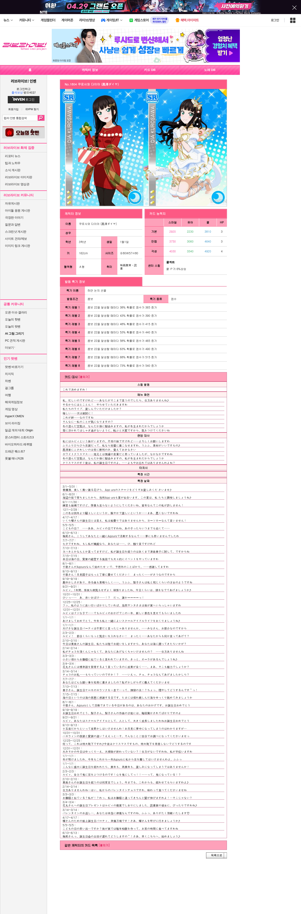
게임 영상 (11, 409)
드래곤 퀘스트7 (15, 451)
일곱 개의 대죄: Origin (19, 430)
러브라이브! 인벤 (23, 81)
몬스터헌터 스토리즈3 (19, 437)
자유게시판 (12, 203)
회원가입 (13, 109)
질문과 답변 (12, 224)
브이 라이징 (12, 423)
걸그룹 (9, 388)
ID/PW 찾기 (32, 109)
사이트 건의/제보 (16, 238)
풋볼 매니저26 (14, 458)
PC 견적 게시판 (15, 340)
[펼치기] (84, 377)
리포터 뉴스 (12, 156)
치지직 (9, 373)
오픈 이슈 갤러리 (16, 312)
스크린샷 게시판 (15, 231)
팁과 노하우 (12, 163)
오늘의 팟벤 (12, 326)
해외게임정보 (14, 402)
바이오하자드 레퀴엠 (18, 444)
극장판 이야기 (14, 217)
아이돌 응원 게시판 (17, 210)
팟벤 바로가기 (14, 366)
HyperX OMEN (14, 416)
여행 (8, 395)
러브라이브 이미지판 (18, 177)
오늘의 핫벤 (12, 319)
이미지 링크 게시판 (17, 245)
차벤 (8, 380)
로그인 (275, 20)
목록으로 (216, 855)
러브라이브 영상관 (17, 184)
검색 (41, 118)
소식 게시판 (12, 170)
